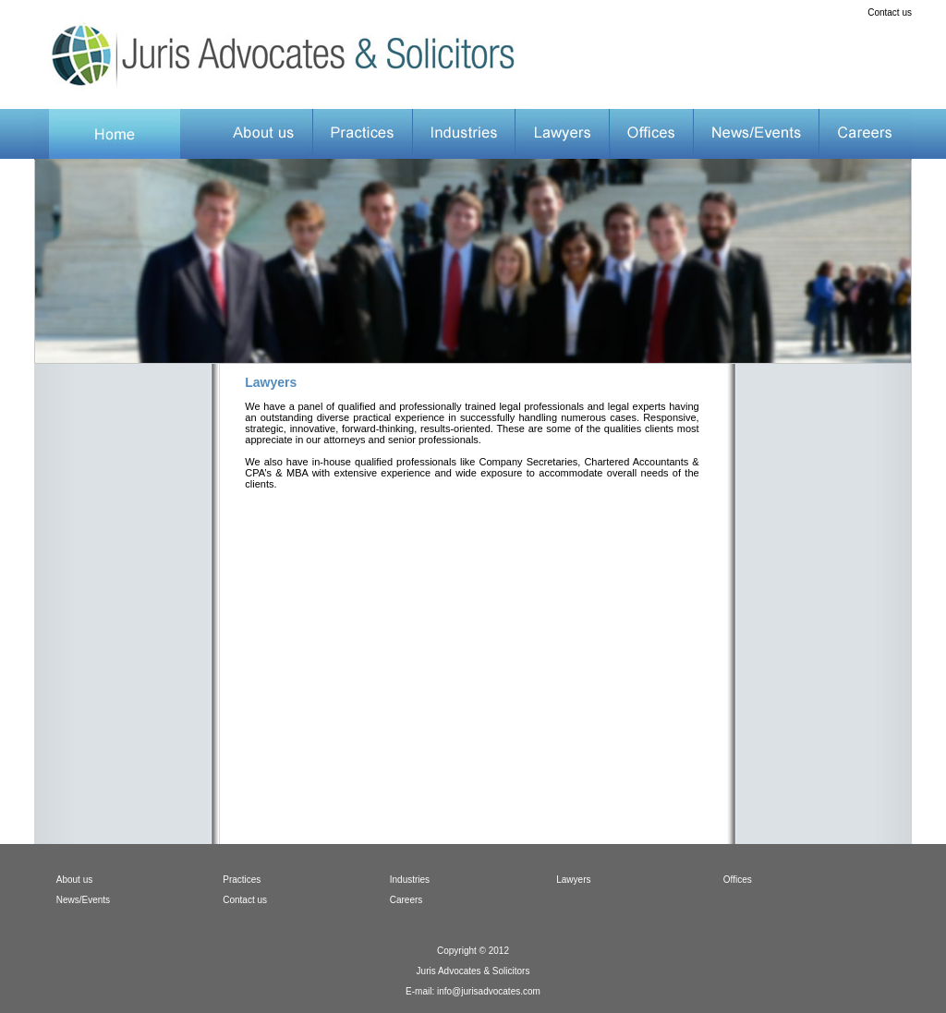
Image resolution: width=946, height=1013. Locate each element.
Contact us (889, 12)
